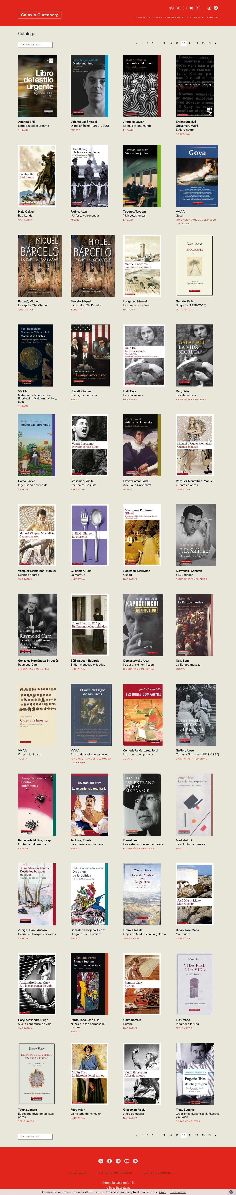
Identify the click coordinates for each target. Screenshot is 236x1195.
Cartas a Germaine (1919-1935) (197, 754)
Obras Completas (188, 1121)
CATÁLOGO (155, 17)
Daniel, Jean (131, 840)
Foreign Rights (174, 17)
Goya (179, 216)
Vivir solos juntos (134, 216)
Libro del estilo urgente (33, 126)
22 (196, 43)
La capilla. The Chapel (33, 305)
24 (209, 43)
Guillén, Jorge (185, 750)
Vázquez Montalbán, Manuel (195, 481)
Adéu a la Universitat (137, 485)
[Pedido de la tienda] (35, 45)
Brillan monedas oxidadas (88, 665)
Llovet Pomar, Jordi (135, 481)
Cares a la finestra (30, 754)
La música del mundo (137, 126)
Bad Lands (25, 216)
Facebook (198, 8)
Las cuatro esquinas (136, 305)
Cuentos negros (28, 575)
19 (177, 43)
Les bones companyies (138, 754)
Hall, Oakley (26, 212)
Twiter (178, 8)
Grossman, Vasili (187, 126)
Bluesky (185, 8)
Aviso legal (78, 1172)
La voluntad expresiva (190, 844)
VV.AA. (180, 212)
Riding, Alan (79, 212)
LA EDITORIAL (195, 17)
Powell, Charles (81, 391)
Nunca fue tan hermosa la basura (88, 1025)
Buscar (216, 8)
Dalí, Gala (129, 391)
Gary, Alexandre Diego (33, 1020)
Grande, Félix (184, 301)
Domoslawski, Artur (136, 661)
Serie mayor (184, 309)
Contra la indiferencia (32, 844)
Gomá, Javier (26, 481)
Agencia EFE (26, 122)
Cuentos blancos (187, 485)
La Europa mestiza (188, 665)
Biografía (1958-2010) (191, 305)
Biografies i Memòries (191, 399)
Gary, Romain (132, 1020)
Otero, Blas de (132, 930)
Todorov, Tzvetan (134, 212)
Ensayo (23, 130)
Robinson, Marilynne (136, 571)
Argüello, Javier (133, 122)
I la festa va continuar (85, 216)
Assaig (75, 219)
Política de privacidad (114, 1172)
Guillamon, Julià (81, 571)
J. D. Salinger (184, 575)
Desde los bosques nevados (37, 934)
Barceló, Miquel (28, 301)
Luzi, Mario (183, 1020)
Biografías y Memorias (191, 579)
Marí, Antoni (184, 840)
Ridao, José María (187, 930)
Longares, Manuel (135, 301)
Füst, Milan (78, 1110)
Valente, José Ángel (84, 122)
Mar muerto (183, 934)
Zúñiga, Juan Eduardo (85, 661)
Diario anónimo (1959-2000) (90, 126)
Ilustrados (26, 309)
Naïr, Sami (182, 661)
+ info (162, 1192)
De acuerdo (178, 1192)
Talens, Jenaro (27, 1110)
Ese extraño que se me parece (143, 844)
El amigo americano (84, 395)
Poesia (22, 758)
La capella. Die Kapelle (86, 305)
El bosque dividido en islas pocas (36, 1115)
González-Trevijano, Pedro (88, 930)
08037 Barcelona (118, 1187)
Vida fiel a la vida (187, 1024)
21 (190, 43)
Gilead (127, 575)
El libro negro (185, 130)
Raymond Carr (27, 665)
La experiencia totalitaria (87, 844)
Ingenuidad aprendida (33, 485)
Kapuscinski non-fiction (138, 665)
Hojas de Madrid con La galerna (144, 934)
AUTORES (140, 17)
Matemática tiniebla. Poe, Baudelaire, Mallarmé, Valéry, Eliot (37, 398)
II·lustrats (78, 309)
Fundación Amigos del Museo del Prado (196, 221)
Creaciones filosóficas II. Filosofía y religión (198, 1115)
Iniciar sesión (209, 8)
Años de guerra (133, 1114)
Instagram (171, 8)
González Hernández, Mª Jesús (38, 661)
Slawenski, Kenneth (189, 571)
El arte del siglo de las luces (89, 754)
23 (203, 43)
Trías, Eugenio (185, 1110)
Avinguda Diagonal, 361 (118, 1183)
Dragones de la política (86, 934)
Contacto (212, 17)
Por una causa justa (84, 485)
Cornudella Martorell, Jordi (140, 750)
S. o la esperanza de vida (34, 1024)
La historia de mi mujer (86, 1114)
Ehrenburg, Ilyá (186, 122)
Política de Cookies (157, 1172)
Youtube (191, 8)
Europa (128, 1024)
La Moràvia (78, 575)
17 (164, 43)
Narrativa (183, 134)
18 (170, 43)
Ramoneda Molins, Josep (34, 840)
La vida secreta (133, 395)
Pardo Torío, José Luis (85, 1020)
